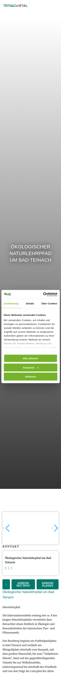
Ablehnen (30, 376)
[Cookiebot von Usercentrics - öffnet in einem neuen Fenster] (43, 294)
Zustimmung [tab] (11, 303)
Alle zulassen (30, 358)
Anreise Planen (47, 584)
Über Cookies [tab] (49, 303)
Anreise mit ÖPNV (23, 584)
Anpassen (30, 367)
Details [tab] (30, 303)
